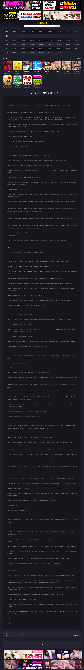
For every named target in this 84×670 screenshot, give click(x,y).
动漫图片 (41, 44)
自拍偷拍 (23, 36)
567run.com (42, 23)
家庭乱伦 (23, 48)
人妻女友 (32, 48)
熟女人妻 (50, 36)
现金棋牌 (68, 31)
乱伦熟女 (68, 40)
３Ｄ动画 (41, 36)
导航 (7, 53)
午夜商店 (23, 53)
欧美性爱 (41, 40)
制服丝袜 (50, 40)
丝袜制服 (59, 36)
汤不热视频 (41, 53)
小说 (7, 48)
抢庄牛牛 (77, 31)
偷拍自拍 (23, 40)
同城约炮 (14, 53)
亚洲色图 (23, 44)
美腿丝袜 (50, 44)
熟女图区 (68, 44)
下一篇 (70, 634)
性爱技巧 (77, 48)
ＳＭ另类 (77, 36)
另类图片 (77, 44)
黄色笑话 (68, 48)
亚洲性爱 (14, 40)
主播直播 (68, 36)
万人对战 (32, 31)
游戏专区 (41, 31)
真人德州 (23, 31)
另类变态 (77, 40)
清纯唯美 (59, 44)
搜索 (58, 26)
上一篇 (14, 634)
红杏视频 (50, 53)
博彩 (7, 32)
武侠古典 (41, 48)
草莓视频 (32, 53)
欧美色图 (32, 44)
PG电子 (14, 31)
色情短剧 (59, 53)
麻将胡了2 (50, 31)
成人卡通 (32, 40)
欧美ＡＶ (32, 36)
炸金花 (59, 31)
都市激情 (14, 48)
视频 (7, 36)
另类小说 (59, 48)
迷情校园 (50, 48)
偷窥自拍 (14, 44)
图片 (7, 44)
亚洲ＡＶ (14, 36)
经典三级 (59, 40)
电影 (7, 40)
